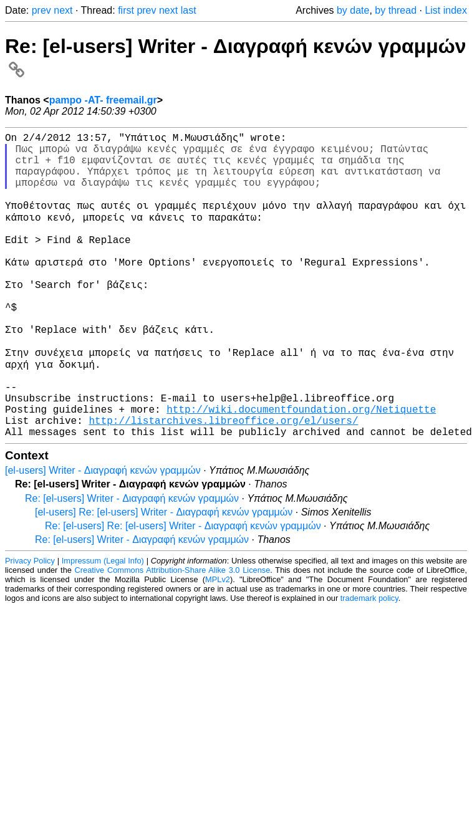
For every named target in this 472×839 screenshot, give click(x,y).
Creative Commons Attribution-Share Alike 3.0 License (173, 635)
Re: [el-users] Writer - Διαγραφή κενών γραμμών (132, 563)
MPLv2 (217, 644)
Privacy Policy (30, 625)
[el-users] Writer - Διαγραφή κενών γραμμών (103, 535)
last (188, 10)
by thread (396, 10)
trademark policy (369, 663)
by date (353, 10)
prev (41, 10)
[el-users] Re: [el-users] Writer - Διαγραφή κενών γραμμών (163, 577)
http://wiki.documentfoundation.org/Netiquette (301, 469)
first (126, 10)
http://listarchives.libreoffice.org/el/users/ (223, 482)
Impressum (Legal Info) (103, 625)
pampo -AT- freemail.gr (103, 100)
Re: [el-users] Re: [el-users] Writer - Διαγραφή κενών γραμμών (183, 590)
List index (446, 10)
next (63, 10)
